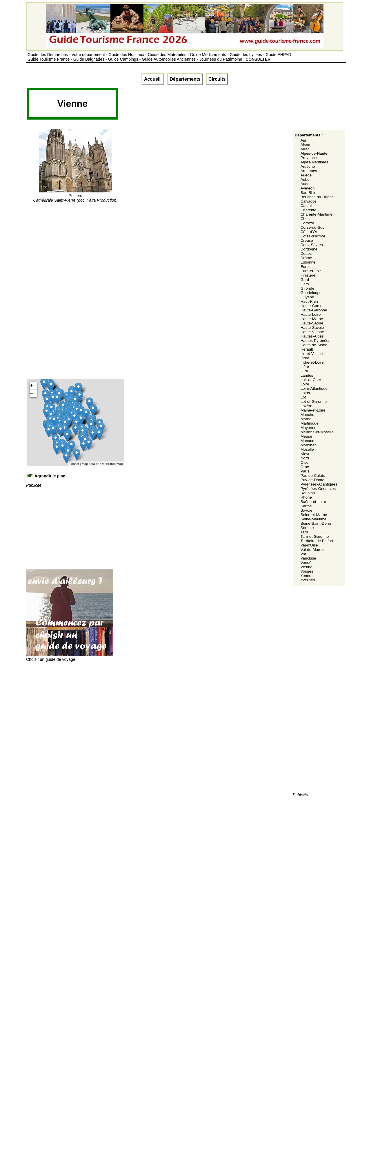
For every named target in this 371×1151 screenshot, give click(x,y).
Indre (305, 358)
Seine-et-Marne (314, 515)
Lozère (306, 406)
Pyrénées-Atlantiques (319, 484)
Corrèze (307, 223)
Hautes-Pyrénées (315, 340)
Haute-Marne (312, 319)
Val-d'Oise (309, 545)
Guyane (307, 297)
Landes (307, 375)
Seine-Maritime (314, 519)
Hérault (307, 349)
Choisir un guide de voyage (69, 657)
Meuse (306, 436)
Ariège (306, 175)
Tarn (304, 532)
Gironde (307, 288)
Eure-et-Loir (311, 271)
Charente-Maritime (316, 214)
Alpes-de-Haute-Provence (315, 155)
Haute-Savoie (312, 327)
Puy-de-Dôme (312, 480)
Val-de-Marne (312, 549)
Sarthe (306, 506)
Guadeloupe (311, 293)
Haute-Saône (312, 323)
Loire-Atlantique (314, 388)
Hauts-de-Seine (314, 345)
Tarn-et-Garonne (315, 536)
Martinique (310, 423)
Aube (305, 179)
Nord (305, 458)
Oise (304, 462)
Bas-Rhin (309, 192)
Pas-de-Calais (313, 475)
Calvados (309, 201)
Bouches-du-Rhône (317, 197)
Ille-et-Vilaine (312, 353)
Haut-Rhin (309, 301)
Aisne (305, 144)
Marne (306, 419)
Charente (309, 210)
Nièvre (306, 454)
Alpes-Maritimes (314, 162)
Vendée (307, 562)
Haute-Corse (312, 306)
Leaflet (74, 464)
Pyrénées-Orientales (318, 488)
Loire (305, 384)
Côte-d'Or (309, 232)
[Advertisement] (224, 106)
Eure (305, 266)
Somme (307, 528)
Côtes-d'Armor (313, 236)
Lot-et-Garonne (314, 401)
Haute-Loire (311, 314)
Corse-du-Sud (313, 227)
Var (303, 554)
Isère (305, 367)
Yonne (306, 575)
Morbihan (309, 445)
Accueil (153, 79)
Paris (305, 471)
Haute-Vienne (312, 332)
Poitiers (75, 196)
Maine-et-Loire (313, 410)
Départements (185, 79)
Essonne (308, 262)
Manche (307, 414)
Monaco (307, 441)
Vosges (307, 571)
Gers (305, 284)
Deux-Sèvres (312, 245)
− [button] (31, 393)
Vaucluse (308, 558)
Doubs (306, 253)
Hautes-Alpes (312, 336)
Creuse (307, 240)
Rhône (306, 497)
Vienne (306, 567)
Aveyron (308, 188)
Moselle (307, 449)
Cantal (306, 205)
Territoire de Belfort (317, 541)
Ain (303, 140)
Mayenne (309, 427)
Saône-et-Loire (313, 501)
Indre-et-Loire (312, 362)
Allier (305, 149)
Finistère (308, 275)
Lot (303, 397)
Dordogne (309, 249)
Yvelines (308, 580)
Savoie (306, 510)
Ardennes (309, 171)
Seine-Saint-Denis (316, 523)
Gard (305, 279)
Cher (305, 219)
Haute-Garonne (314, 310)
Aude (305, 184)
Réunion (308, 493)
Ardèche (308, 166)
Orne (305, 467)
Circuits (217, 79)
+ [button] (31, 385)
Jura (304, 371)
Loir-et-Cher (311, 380)
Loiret (305, 393)
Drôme (306, 258)
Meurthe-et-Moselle (317, 432)
